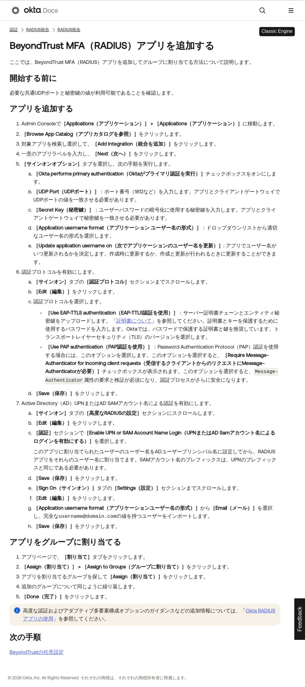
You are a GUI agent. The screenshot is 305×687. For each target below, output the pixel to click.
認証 (14, 29)
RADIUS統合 (37, 29)
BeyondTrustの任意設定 (37, 651)
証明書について (134, 321)
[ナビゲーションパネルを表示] (291, 10)
